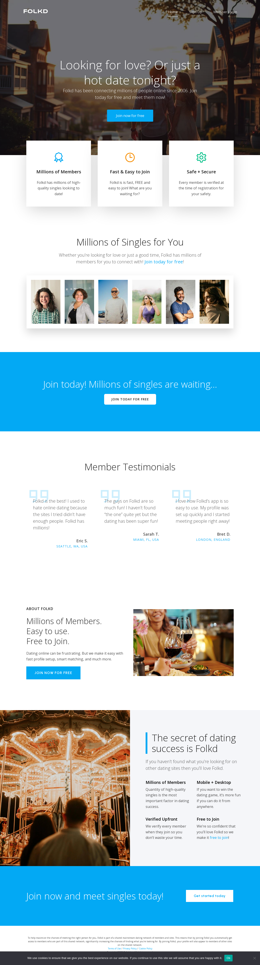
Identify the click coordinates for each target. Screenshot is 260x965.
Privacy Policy (130, 949)
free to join (219, 838)
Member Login (225, 12)
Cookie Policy (145, 949)
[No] (254, 958)
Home (173, 12)
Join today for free (163, 263)
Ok (228, 958)
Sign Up (195, 12)
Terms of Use (114, 949)
